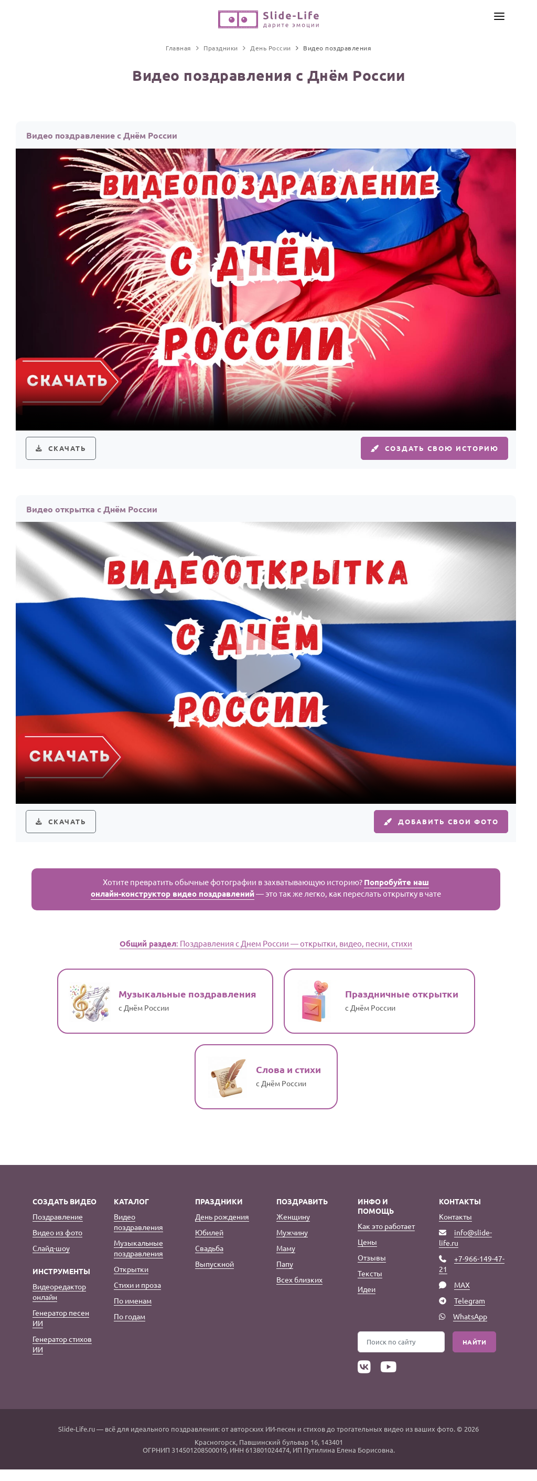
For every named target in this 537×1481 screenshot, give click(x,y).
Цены (367, 1253)
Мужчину (292, 1243)
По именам (133, 1312)
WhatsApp (470, 1327)
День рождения (222, 1228)
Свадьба (209, 1259)
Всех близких (299, 1291)
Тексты (370, 1284)
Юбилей (209, 1243)
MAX (462, 1296)
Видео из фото (57, 1243)
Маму (285, 1259)
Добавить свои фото (434, 830)
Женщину (293, 1228)
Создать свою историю (427, 451)
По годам (129, 1327)
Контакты (455, 1228)
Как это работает (386, 1237)
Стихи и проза (137, 1296)
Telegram (469, 1312)
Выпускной (214, 1275)
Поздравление (58, 1228)
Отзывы (372, 1269)
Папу (284, 1275)
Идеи (366, 1300)
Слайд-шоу (51, 1259)
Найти (475, 1353)
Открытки (131, 1280)
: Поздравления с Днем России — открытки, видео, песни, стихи (266, 955)
